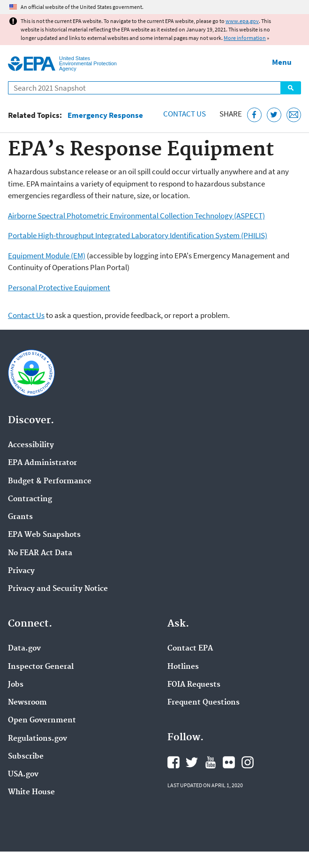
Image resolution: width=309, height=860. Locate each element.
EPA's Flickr (229, 762)
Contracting (30, 499)
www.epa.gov (242, 20)
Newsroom (27, 702)
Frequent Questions (203, 702)
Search (290, 87)
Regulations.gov (37, 739)
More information (245, 37)
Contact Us (184, 113)
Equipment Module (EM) (46, 255)
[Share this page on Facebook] (254, 115)
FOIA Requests (193, 685)
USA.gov (23, 774)
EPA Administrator (42, 463)
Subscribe (26, 756)
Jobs (15, 685)
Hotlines (183, 667)
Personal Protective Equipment (59, 287)
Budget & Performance (49, 481)
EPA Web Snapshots (44, 535)
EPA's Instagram (247, 762)
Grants (20, 517)
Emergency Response (105, 115)
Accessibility (31, 445)
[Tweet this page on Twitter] (274, 115)
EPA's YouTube (210, 762)
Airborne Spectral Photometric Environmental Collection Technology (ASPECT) (136, 215)
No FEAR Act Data (40, 553)
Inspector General (41, 667)
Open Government (42, 720)
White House (31, 792)
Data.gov (24, 648)
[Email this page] (293, 115)
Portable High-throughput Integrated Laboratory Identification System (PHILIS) (137, 235)
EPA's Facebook (173, 762)
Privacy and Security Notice (58, 589)
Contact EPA (190, 648)
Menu (282, 62)
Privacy (21, 571)
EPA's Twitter (192, 762)
